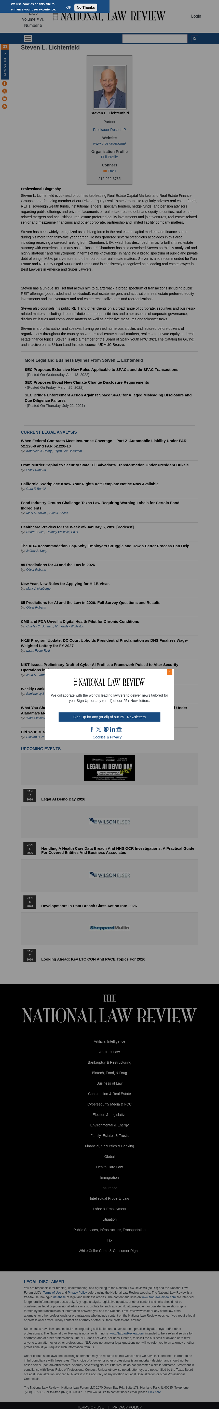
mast (106, 729)
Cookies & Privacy (107, 737)
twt (99, 729)
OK (68, 7)
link (112, 729)
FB (92, 729)
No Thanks (86, 7)
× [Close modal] (170, 672)
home (119, 729)
